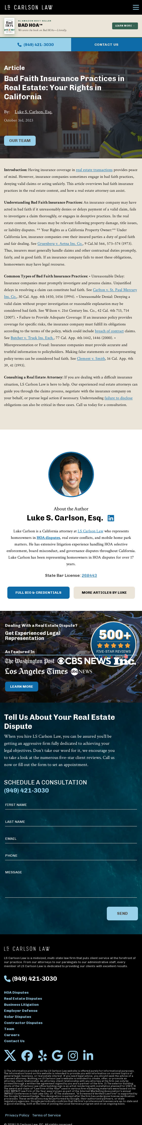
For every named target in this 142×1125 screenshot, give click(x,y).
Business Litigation (21, 1004)
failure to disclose (119, 398)
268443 (89, 575)
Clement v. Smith (91, 358)
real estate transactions (94, 170)
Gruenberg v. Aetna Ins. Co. (60, 243)
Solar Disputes (17, 1017)
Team (9, 1029)
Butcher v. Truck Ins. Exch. (32, 338)
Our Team (20, 140)
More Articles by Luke (104, 592)
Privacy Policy (17, 1115)
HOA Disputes (16, 992)
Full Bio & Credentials (38, 592)
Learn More (21, 686)
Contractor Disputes (23, 1023)
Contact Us (106, 44)
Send (122, 913)
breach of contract (109, 331)
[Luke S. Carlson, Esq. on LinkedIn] (110, 518)
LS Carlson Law (90, 531)
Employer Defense (20, 1011)
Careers (11, 1035)
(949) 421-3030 (35, 44)
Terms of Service (46, 1115)
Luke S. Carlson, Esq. (33, 112)
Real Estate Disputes (23, 998)
